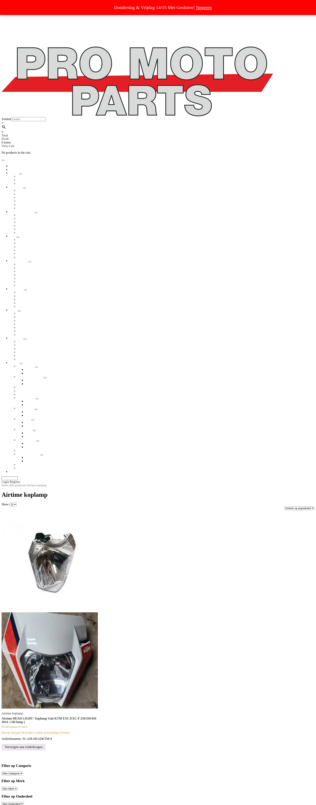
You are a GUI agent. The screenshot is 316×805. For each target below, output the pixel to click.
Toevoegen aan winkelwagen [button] (23, 747)
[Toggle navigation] (3, 160)
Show (5, 504)
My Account (9, 478)
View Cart (8, 146)
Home (5, 485)
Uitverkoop (16, 20)
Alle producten (17, 485)
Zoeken (6, 119)
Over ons (15, 34)
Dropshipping (18, 17)
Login (6, 482)
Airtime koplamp (12, 713)
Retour (13, 31)
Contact (14, 41)
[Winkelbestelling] (299, 508)
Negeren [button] (204, 7)
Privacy (14, 27)
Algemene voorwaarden (24, 24)
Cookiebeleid (17, 38)
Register (15, 482)
